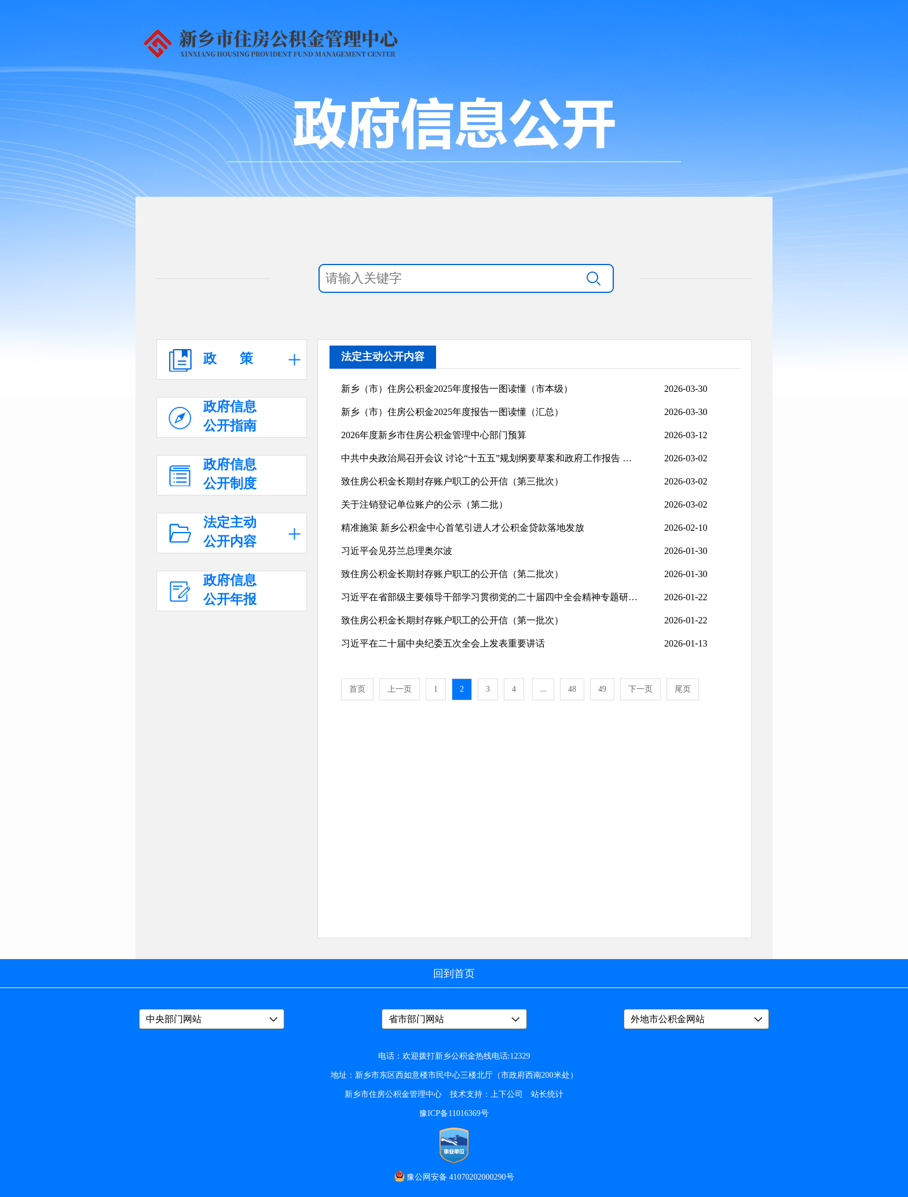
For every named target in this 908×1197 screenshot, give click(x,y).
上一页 (399, 689)
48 (572, 689)
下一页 (640, 689)
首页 (357, 689)
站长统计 (547, 1094)
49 (602, 689)
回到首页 (454, 973)
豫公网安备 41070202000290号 (460, 1177)
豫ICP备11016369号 (453, 1113)
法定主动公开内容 (382, 356)
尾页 (683, 689)
